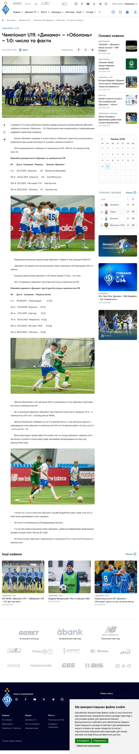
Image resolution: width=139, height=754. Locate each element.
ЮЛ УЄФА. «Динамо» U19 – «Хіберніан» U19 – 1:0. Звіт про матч (21, 601)
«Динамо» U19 (24, 20)
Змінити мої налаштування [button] (88, 746)
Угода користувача (12, 744)
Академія (103, 296)
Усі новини (7, 723)
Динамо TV (30, 723)
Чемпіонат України (108, 115)
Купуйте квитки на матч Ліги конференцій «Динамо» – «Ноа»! (111, 103)
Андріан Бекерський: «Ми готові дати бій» (69, 600)
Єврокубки (104, 42)
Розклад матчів (56, 723)
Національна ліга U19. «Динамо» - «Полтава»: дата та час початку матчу (115, 601)
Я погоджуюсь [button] (83, 741)
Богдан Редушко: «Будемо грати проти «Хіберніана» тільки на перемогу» (110, 84)
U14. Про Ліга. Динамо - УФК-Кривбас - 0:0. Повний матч (118, 300)
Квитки (102, 97)
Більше (131, 194)
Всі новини (11, 20)
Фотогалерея (32, 727)
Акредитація (31, 732)
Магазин (70, 12)
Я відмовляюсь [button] (100, 741)
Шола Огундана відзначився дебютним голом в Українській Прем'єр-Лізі (110, 121)
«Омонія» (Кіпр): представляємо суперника (107, 66)
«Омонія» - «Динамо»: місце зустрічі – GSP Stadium (109, 48)
